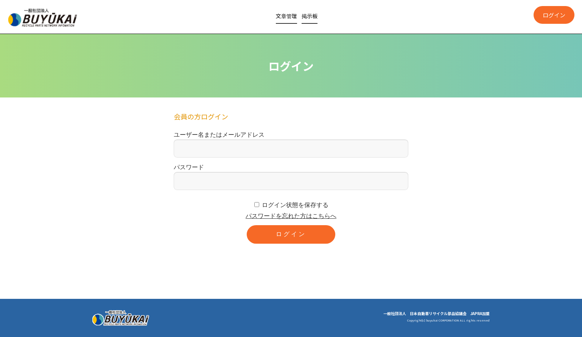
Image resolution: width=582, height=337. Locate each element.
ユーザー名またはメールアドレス (219, 134)
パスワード (189, 167)
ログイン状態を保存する (295, 205)
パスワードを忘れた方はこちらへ (291, 216)
